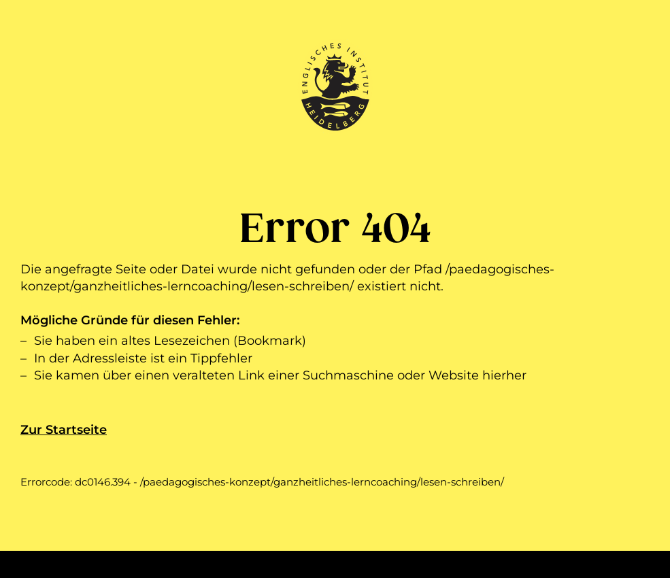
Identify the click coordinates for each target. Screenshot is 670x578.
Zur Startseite (63, 429)
